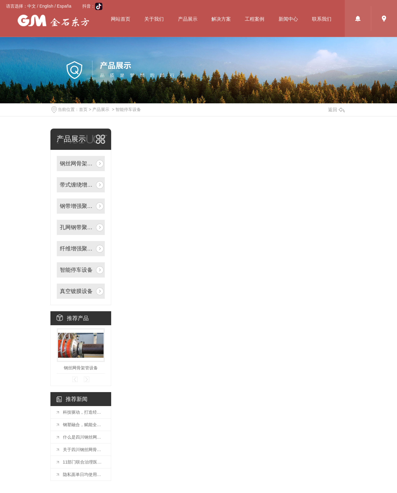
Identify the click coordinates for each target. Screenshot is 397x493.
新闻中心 (288, 19)
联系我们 (321, 19)
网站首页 (120, 19)
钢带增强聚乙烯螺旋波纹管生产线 (77, 206)
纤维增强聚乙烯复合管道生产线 (77, 249)
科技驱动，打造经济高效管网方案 (84, 412)
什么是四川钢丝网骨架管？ (84, 437)
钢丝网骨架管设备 (81, 367)
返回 (336, 109)
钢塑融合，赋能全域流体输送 (84, 424)
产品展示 (187, 19)
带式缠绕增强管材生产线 (77, 185)
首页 (83, 109)
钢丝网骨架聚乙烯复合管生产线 (77, 163)
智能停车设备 (128, 109)
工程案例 (254, 19)
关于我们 (154, 19)
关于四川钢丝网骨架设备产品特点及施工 (84, 449)
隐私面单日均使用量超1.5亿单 (84, 474)
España (64, 6)
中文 (31, 6)
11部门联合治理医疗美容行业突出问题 (84, 462)
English (46, 6)
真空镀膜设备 (76, 291)
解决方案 (221, 19)
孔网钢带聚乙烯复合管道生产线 (77, 227)
